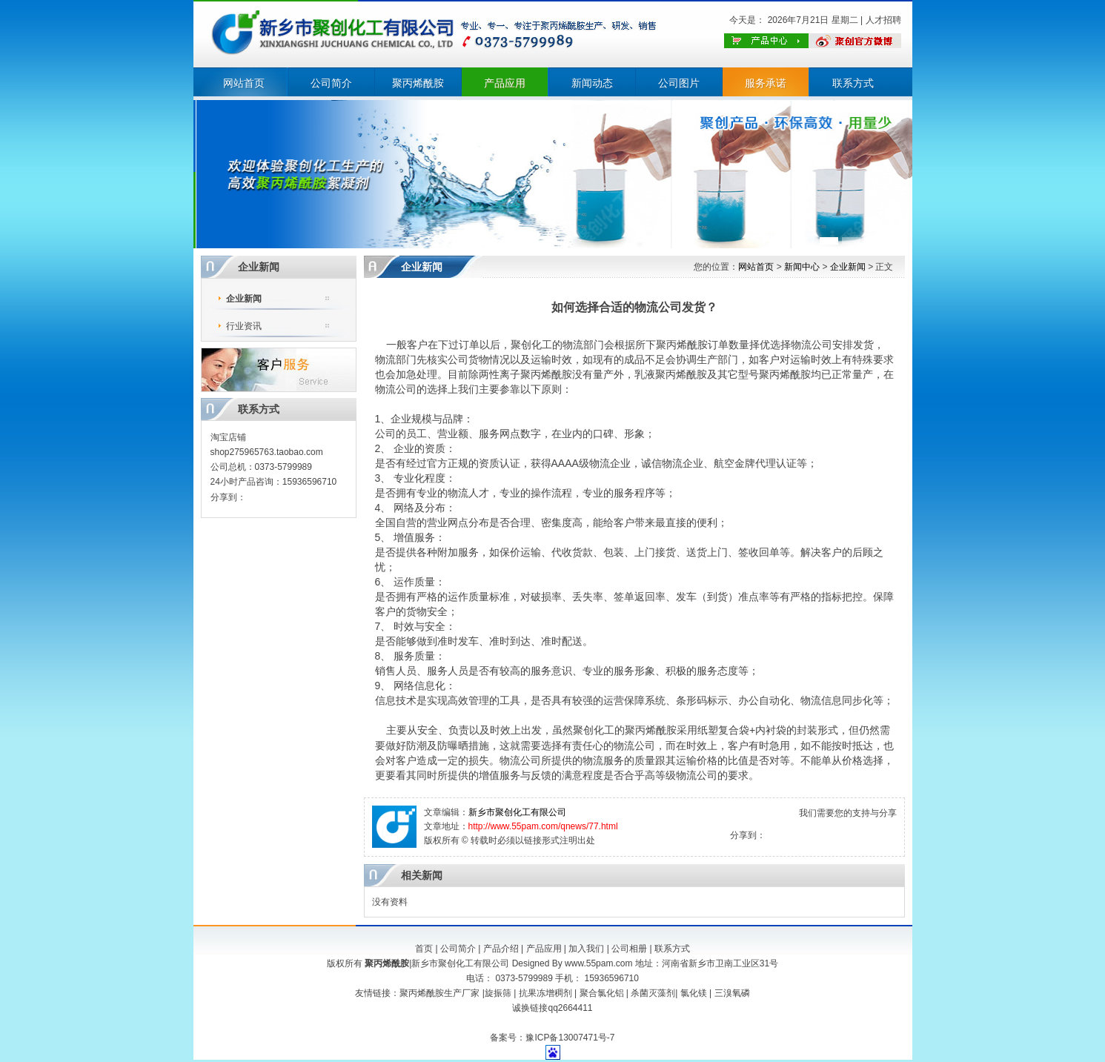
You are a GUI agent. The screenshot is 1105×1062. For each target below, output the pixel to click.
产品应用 (504, 83)
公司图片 (679, 83)
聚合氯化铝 (602, 993)
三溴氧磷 (732, 993)
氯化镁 (693, 993)
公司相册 (629, 948)
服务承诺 (765, 83)
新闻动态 (592, 83)
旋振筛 (498, 993)
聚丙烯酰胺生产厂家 (439, 993)
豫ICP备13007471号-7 (569, 1037)
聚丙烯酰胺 (418, 83)
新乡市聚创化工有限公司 (517, 812)
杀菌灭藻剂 (653, 993)
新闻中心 (802, 267)
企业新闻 (244, 298)
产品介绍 (501, 948)
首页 (424, 948)
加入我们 (586, 948)
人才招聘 (883, 20)
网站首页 (244, 83)
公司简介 (331, 83)
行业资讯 (244, 326)
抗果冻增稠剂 (545, 993)
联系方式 (853, 83)
